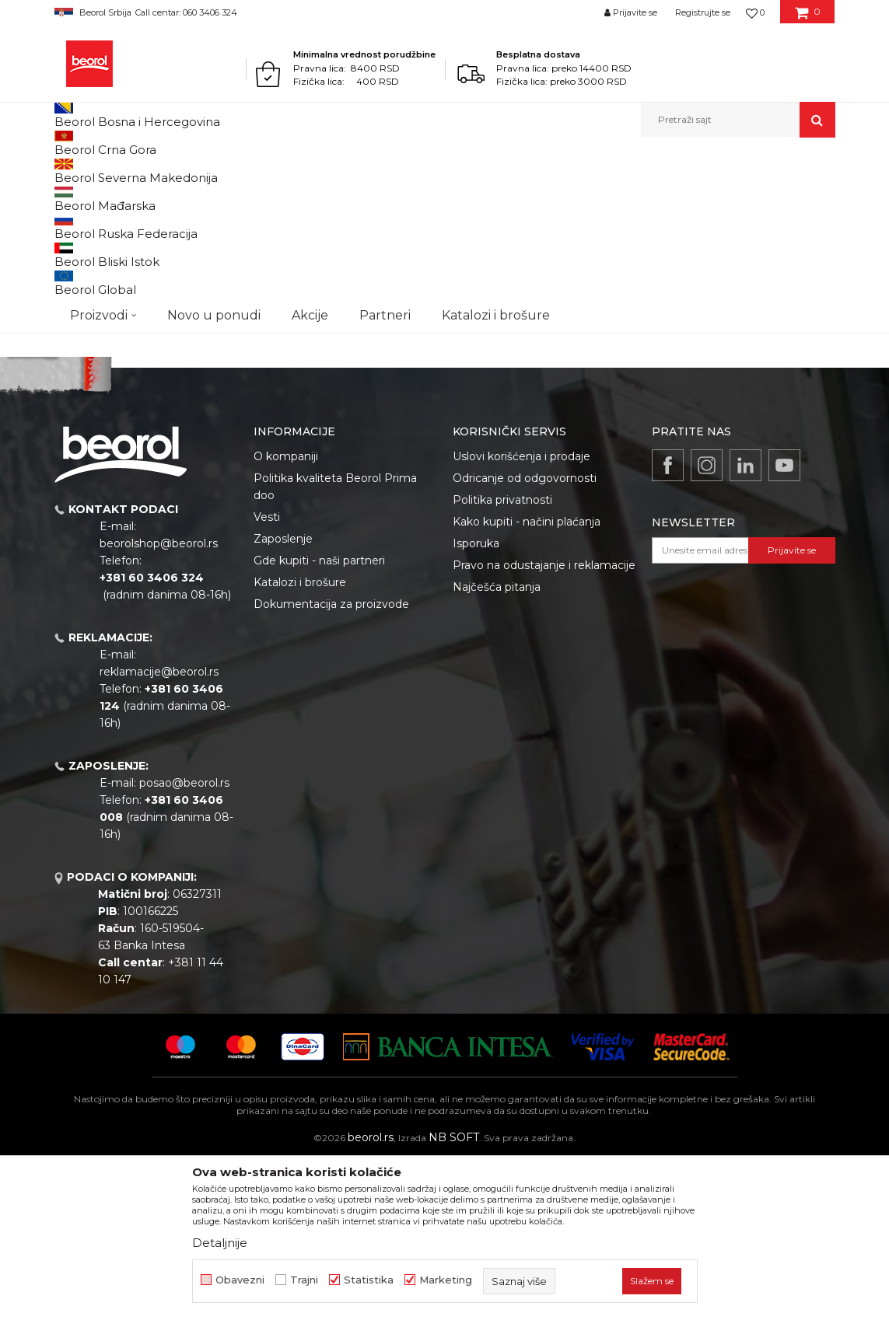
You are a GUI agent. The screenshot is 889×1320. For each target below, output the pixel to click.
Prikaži (668, 222)
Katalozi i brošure (300, 743)
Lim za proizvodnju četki (330, 170)
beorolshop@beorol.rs (159, 704)
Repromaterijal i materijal (205, 170)
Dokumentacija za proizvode (331, 765)
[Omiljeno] (755, 12)
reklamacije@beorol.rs (159, 833)
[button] (738, 120)
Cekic (82, 300)
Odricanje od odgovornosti (525, 639)
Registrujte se (702, 12)
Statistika (369, 1280)
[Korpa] (808, 17)
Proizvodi (115, 170)
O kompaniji (286, 617)
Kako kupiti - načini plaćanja (526, 683)
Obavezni (239, 1280)
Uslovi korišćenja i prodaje (521, 617)
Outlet (84, 263)
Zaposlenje (283, 700)
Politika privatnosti (502, 661)
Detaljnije (219, 1242)
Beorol (68, 170)
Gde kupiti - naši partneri (319, 721)
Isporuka (476, 704)
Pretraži (142, 418)
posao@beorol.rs (184, 944)
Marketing (445, 1280)
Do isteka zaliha (106, 319)
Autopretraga (371, 222)
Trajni (304, 1280)
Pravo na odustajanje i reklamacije (544, 726)
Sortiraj (442, 222)
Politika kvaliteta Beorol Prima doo (335, 647)
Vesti (267, 678)
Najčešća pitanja (497, 748)
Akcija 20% (95, 282)
